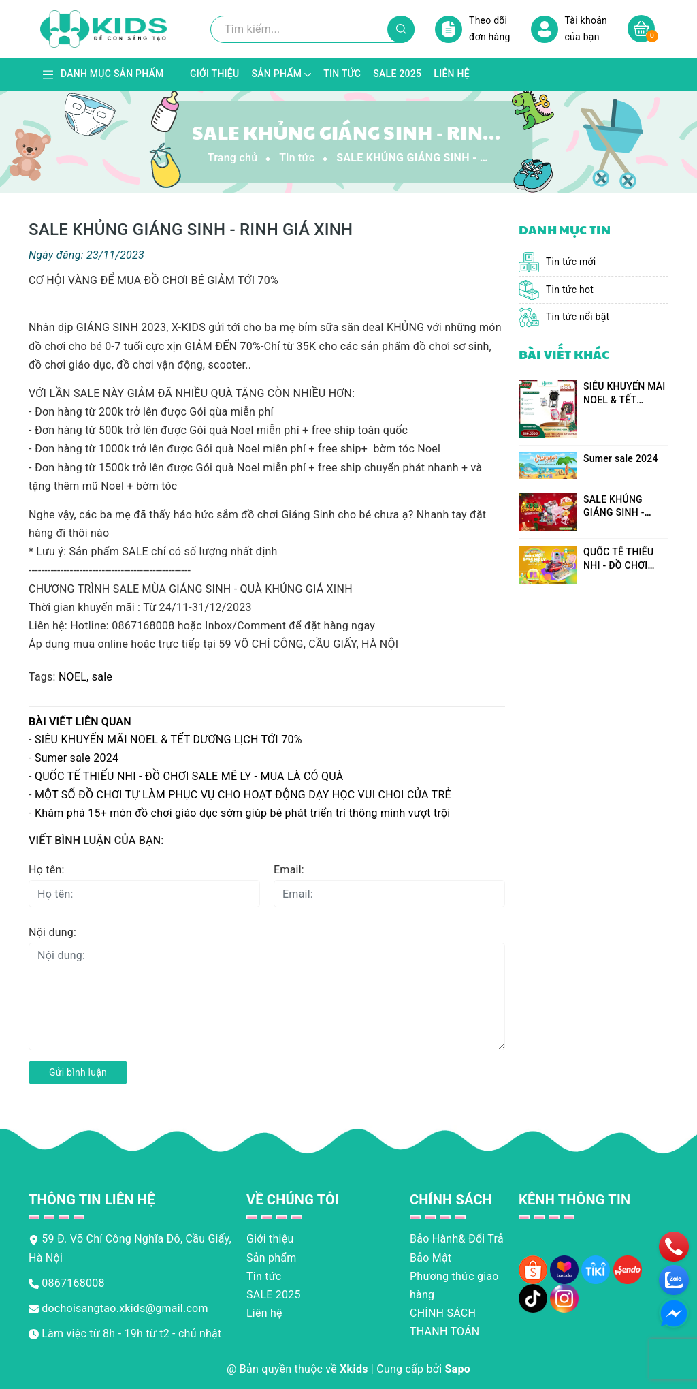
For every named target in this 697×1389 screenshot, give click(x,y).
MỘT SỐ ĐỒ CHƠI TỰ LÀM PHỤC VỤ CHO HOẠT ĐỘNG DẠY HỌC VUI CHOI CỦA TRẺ (243, 794)
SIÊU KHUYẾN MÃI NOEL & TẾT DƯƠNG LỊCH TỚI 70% (168, 739)
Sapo (457, 1368)
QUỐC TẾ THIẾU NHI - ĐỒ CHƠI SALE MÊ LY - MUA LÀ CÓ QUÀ (189, 776)
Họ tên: (47, 869)
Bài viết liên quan (80, 721)
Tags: (44, 676)
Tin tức (264, 1276)
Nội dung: (52, 932)
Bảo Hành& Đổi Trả (457, 1238)
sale (102, 676)
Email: (289, 869)
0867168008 (73, 1283)
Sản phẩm (271, 1257)
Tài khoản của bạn (569, 29)
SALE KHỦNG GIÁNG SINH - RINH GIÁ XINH (617, 507)
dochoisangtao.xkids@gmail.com (125, 1308)
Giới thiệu (270, 1238)
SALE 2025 (273, 1294)
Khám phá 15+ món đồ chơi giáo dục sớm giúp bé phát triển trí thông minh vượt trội (243, 813)
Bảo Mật (430, 1257)
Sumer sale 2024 (76, 757)
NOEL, (75, 676)
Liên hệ (264, 1313)
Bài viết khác (564, 353)
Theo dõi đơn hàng (472, 29)
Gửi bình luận (78, 1072)
